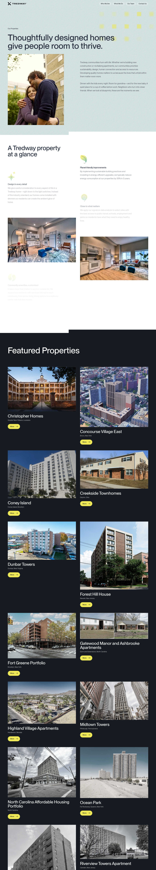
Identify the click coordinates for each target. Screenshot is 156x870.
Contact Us (143, 4)
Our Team (130, 4)
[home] (17, 3)
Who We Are (105, 4)
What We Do (118, 4)
